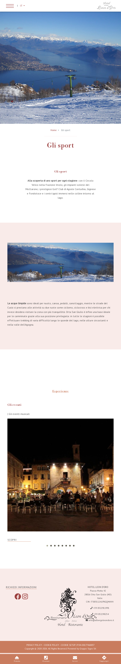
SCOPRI (12, 541)
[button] (47, 547)
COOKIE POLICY (51, 646)
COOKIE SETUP (68, 646)
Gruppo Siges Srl (88, 650)
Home (54, 131)
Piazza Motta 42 (98, 592)
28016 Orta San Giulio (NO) (98, 595)
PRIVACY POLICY (34, 646)
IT (21, 5)
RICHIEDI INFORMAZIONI (21, 588)
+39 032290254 (101, 615)
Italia (99, 599)
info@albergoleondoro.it (101, 621)
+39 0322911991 (101, 609)
